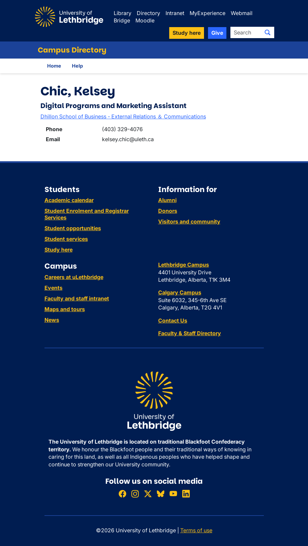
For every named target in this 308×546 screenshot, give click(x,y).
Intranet (175, 13)
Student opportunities (72, 228)
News (51, 319)
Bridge (122, 20)
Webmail (241, 13)
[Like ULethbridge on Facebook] (122, 493)
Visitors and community (189, 221)
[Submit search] (267, 32)
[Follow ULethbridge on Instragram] (135, 493)
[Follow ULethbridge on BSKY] (160, 493)
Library (122, 13)
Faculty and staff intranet (76, 298)
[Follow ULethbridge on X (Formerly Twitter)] (147, 493)
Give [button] (217, 32)
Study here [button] (187, 32)
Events (53, 287)
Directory (148, 13)
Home (54, 66)
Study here (58, 249)
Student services (66, 239)
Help (77, 66)
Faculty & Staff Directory (189, 333)
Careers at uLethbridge (73, 277)
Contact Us (172, 320)
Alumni (167, 200)
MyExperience (207, 13)
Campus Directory (72, 50)
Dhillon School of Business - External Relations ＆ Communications (123, 116)
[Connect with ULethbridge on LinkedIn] (186, 493)
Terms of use (196, 530)
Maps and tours (64, 309)
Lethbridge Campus (183, 264)
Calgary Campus (179, 292)
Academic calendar (69, 200)
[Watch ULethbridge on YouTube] (173, 493)
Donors (167, 210)
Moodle (145, 20)
